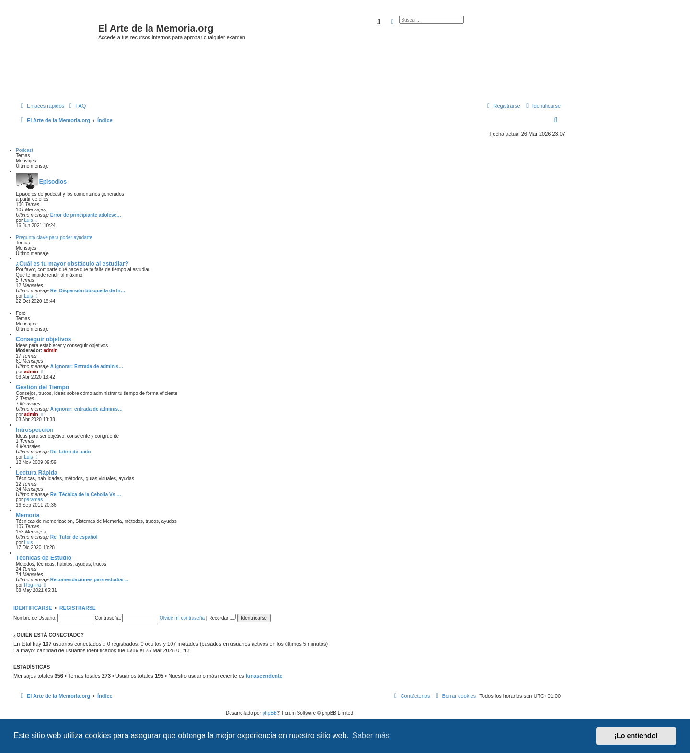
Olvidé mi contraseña (182, 618)
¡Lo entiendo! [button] (636, 736)
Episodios (53, 181)
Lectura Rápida (37, 472)
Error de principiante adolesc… (85, 215)
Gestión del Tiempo (42, 387)
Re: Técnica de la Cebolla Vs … (85, 494)
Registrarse (77, 608)
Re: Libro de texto (70, 451)
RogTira (32, 585)
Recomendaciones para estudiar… (89, 579)
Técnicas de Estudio (43, 558)
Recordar (222, 618)
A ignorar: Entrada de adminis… (86, 366)
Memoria (27, 515)
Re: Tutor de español (74, 537)
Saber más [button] (371, 735)
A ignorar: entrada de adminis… (86, 409)
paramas (33, 499)
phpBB (270, 713)
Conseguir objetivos (43, 339)
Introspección (35, 430)
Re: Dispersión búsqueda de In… (88, 290)
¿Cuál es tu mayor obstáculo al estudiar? (72, 263)
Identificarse (32, 608)
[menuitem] (76, 106)
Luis (28, 220)
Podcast (24, 150)
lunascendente (264, 676)
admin (51, 350)
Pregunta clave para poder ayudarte (54, 237)
